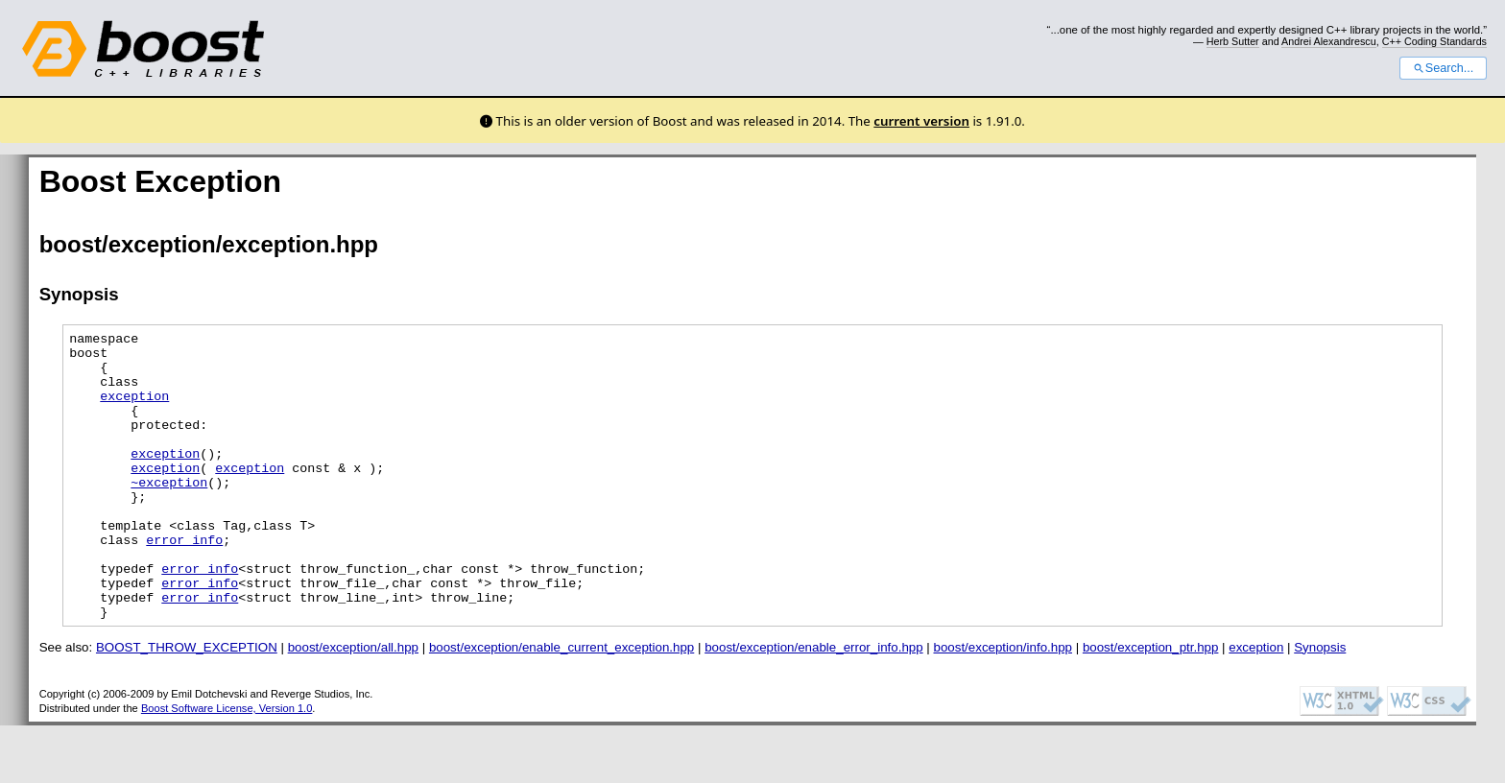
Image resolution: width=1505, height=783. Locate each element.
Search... (1443, 68)
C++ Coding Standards (1434, 41)
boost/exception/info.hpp (1003, 705)
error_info (184, 582)
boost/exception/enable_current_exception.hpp (561, 705)
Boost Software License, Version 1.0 (226, 765)
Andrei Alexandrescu (1328, 41)
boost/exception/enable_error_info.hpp (813, 705)
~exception (169, 513)
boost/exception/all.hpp (353, 705)
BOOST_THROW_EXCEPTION (186, 705)
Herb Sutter (1232, 41)
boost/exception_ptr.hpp (1151, 705)
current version (921, 121)
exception (134, 409)
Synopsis (1320, 705)
